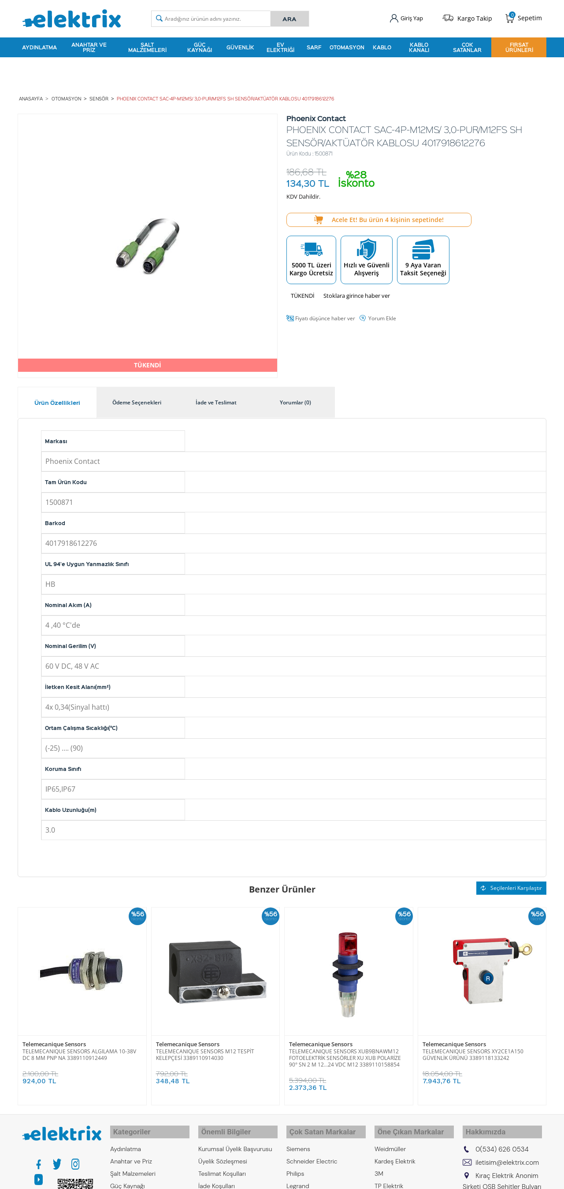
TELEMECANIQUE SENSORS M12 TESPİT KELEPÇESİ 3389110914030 (205, 1051)
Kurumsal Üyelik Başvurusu (235, 1142)
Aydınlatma (39, 45)
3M (379, 1167)
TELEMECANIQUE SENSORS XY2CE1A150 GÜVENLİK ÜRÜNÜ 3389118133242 (473, 1051)
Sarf (314, 45)
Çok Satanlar (467, 46)
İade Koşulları (216, 1179)
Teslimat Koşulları (222, 1167)
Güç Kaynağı (199, 46)
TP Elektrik (389, 1179)
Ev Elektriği (280, 46)
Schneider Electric (312, 1155)
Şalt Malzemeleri (147, 46)
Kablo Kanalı (419, 46)
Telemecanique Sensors (54, 1041)
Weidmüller (390, 1142)
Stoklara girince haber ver (356, 292)
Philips (295, 1167)
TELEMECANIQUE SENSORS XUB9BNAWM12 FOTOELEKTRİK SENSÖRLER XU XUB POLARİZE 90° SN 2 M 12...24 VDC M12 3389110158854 (345, 1055)
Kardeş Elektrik (395, 1155)
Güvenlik (240, 45)
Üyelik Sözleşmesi (222, 1155)
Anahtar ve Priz (89, 46)
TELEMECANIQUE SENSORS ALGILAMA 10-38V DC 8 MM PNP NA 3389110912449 (79, 1051)
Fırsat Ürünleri (519, 46)
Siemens (298, 1142)
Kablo (382, 45)
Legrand (297, 1179)
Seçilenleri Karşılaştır (511, 885)
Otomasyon (347, 45)
